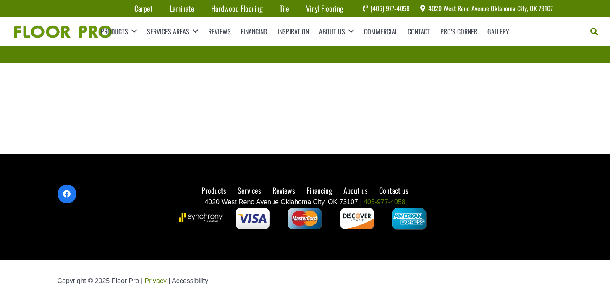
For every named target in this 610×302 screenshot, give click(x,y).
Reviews (283, 190)
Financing (319, 190)
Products (214, 190)
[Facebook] (67, 194)
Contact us (393, 190)
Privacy (157, 280)
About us (355, 190)
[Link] (62, 31)
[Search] (594, 31)
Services (249, 190)
